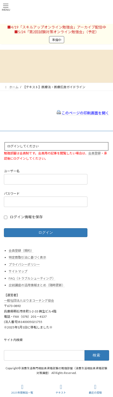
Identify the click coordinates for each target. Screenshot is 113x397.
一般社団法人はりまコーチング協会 (29, 300)
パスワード (12, 193)
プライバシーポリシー (24, 264)
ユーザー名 (12, 171)
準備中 (56, 40)
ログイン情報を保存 (26, 217)
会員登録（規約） (21, 250)
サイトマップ (18, 271)
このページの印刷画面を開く (83, 113)
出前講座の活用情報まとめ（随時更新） (37, 285)
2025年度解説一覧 (22, 389)
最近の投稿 (95, 389)
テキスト (61, 389)
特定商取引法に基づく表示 (27, 257)
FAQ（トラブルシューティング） (32, 278)
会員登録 (94, 153)
